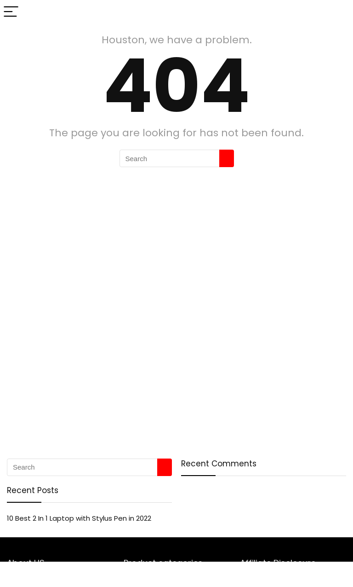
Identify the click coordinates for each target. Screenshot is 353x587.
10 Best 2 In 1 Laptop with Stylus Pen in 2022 (79, 518)
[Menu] (11, 12)
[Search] (339, 12)
